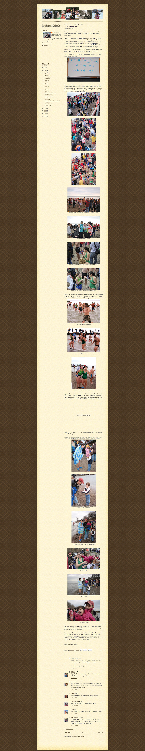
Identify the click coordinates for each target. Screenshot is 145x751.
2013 (45, 70)
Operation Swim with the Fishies (51, 97)
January (46, 91)
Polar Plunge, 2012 (48, 105)
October (46, 76)
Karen (73, 681)
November (47, 75)
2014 (45, 69)
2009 (45, 110)
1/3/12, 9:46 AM (74, 697)
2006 (45, 115)
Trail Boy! (79, 432)
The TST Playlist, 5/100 (49, 96)
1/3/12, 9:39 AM (74, 689)
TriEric (78, 212)
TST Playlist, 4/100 (48, 103)
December (47, 73)
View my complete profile (47, 42)
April (46, 86)
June (46, 83)
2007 (45, 113)
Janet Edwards (75, 717)
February (47, 89)
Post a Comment (69, 729)
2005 (45, 116)
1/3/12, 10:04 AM (74, 705)
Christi (73, 693)
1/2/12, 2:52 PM (74, 668)
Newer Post (67, 732)
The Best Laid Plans (49, 94)
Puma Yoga (89, 38)
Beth (72, 709)
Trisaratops (56, 32)
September (47, 78)
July (46, 81)
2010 (45, 108)
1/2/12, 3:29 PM (74, 678)
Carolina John (75, 701)
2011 (45, 107)
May (46, 84)
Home (83, 732)
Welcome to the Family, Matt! (50, 92)
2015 (45, 67)
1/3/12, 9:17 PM (74, 713)
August (46, 80)
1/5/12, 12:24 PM (74, 725)
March (46, 88)
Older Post (100, 732)
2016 (45, 65)
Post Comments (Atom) (78, 736)
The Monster (47, 99)
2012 (45, 72)
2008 (45, 111)
